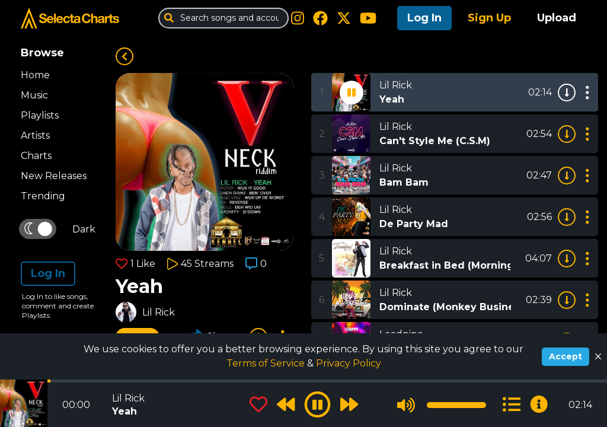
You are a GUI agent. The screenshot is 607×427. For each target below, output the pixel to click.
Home (35, 75)
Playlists (40, 115)
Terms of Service (266, 363)
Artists (35, 135)
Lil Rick (158, 312)
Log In (424, 17)
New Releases (54, 175)
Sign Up (489, 17)
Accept (565, 356)
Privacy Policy (348, 363)
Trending (43, 196)
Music (34, 95)
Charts (36, 155)
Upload (556, 17)
